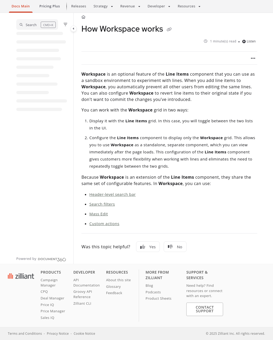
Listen (249, 41)
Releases (78, 6)
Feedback (114, 292)
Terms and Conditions (25, 333)
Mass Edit (98, 213)
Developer (156, 6)
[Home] (83, 17)
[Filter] (65, 24)
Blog (149, 285)
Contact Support (205, 309)
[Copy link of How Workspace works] (169, 29)
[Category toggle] (73, 29)
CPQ (44, 291)
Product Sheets (159, 298)
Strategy (101, 6)
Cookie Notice (84, 333)
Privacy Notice (58, 333)
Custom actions (104, 223)
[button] (37, 24)
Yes (148, 246)
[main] (169, 138)
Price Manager (53, 311)
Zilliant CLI (82, 303)
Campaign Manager (49, 283)
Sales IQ (47, 317)
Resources (186, 6)
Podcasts (153, 292)
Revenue (127, 6)
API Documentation (86, 283)
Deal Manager (53, 298)
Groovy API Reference (82, 294)
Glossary (113, 286)
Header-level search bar (112, 194)
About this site (118, 280)
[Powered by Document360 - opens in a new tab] (41, 259)
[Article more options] (253, 58)
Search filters (102, 204)
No (175, 246)
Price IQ (47, 304)
